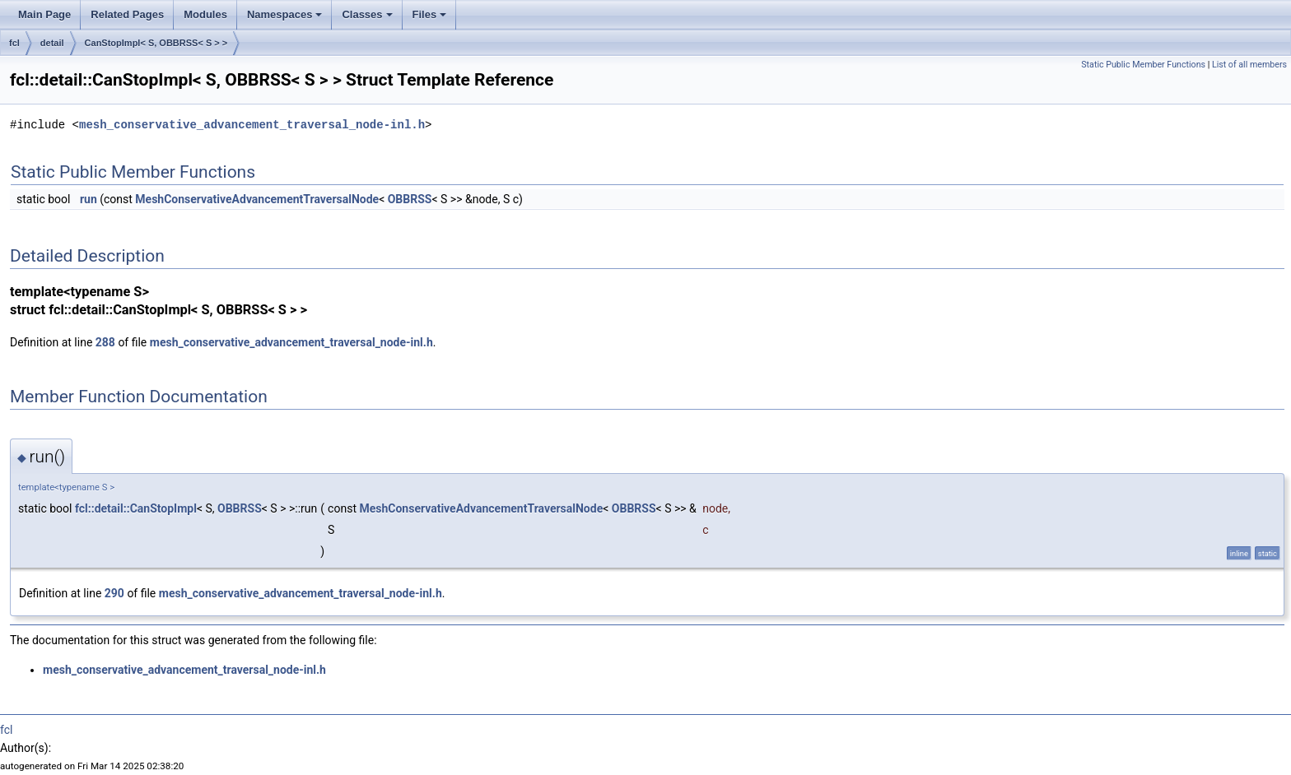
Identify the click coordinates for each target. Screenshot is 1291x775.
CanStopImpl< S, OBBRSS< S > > (156, 43)
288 (105, 342)
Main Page (44, 14)
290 (114, 593)
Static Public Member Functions (1143, 64)
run (88, 199)
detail (52, 43)
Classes (367, 14)
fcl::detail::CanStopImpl (136, 508)
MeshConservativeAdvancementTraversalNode (257, 199)
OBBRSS (410, 199)
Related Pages (127, 14)
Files (429, 14)
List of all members (1249, 64)
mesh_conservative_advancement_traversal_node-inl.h (252, 124)
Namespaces (285, 14)
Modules (205, 14)
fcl (14, 43)
